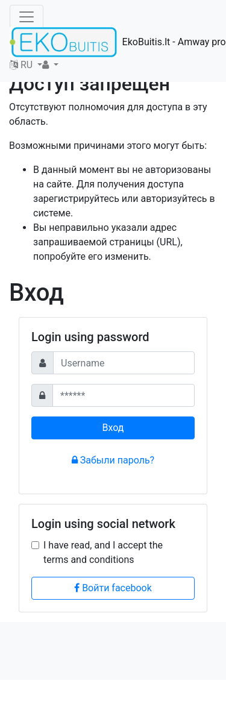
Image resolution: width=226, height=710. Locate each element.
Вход (113, 427)
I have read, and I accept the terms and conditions (103, 552)
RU (22, 65)
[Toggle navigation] (26, 17)
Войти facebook (113, 588)
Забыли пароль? (113, 460)
